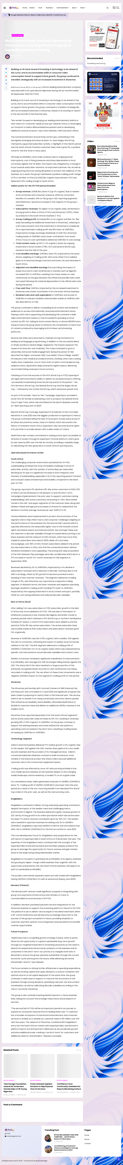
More (82, 8)
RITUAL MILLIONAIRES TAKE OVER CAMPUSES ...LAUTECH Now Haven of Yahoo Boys (66, 1137)
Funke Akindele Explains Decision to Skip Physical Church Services (41, 1086)
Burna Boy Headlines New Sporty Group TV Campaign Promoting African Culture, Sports (108, 149)
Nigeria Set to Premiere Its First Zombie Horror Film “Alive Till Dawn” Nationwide (108, 174)
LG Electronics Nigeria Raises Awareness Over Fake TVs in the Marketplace (106, 186)
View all (79, 1050)
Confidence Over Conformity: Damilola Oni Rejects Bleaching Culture (69, 1086)
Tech (40, 8)
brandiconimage (40, 1161)
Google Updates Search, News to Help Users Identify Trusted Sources (38, 15)
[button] (6, 88)
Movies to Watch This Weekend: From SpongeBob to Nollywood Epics (108, 198)
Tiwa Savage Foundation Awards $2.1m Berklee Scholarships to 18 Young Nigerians (15, 1088)
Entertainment (62, 8)
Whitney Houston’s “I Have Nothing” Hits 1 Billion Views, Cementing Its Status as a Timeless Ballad (108, 162)
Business (49, 8)
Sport (74, 8)
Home (24, 8)
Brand (32, 8)
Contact (87, 1143)
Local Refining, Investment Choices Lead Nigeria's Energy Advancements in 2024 (66, 1148)
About (86, 1139)
